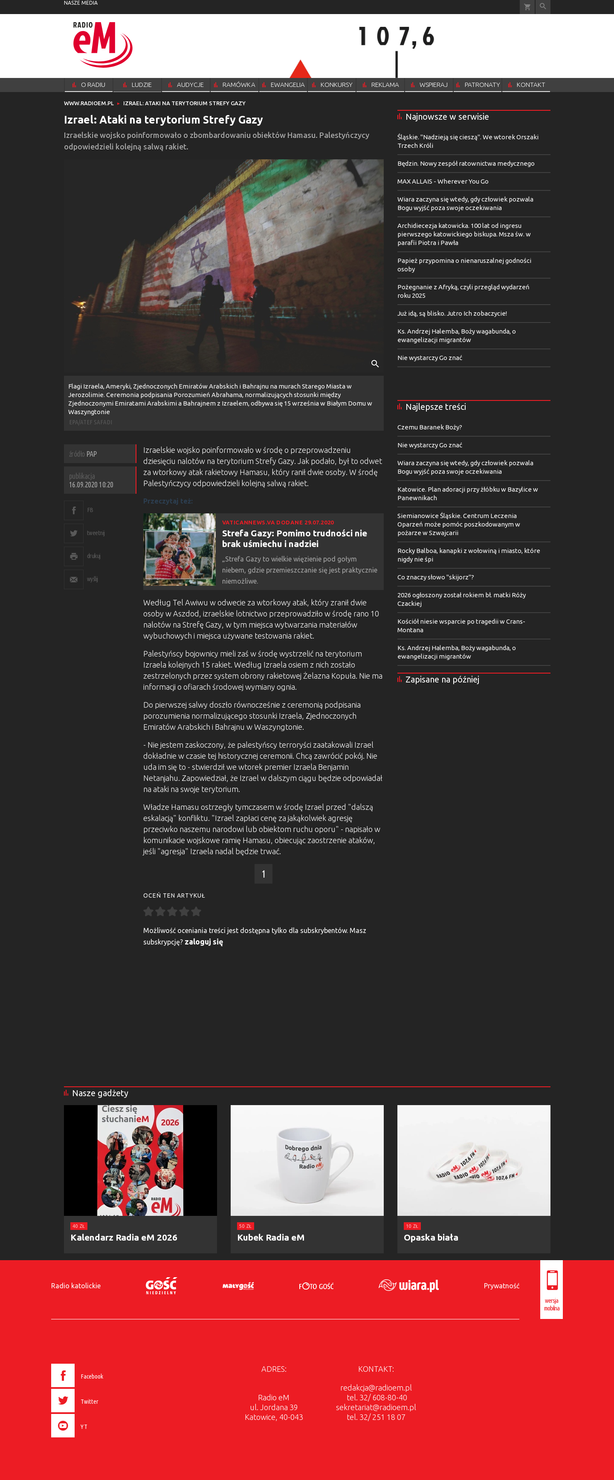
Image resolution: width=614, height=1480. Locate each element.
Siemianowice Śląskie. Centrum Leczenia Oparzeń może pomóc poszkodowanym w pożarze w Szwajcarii (458, 524)
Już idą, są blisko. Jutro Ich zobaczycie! (452, 313)
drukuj (94, 555)
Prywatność (501, 1286)
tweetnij (96, 532)
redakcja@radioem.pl (376, 1387)
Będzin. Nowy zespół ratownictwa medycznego (466, 163)
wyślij (92, 578)
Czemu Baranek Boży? (429, 427)
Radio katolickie (76, 1286)
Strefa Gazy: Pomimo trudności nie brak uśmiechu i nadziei (294, 538)
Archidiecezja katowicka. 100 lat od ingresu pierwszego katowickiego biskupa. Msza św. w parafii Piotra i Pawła (464, 234)
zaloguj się (204, 941)
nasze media (81, 3)
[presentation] (95, 1438)
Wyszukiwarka (543, 7)
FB (90, 509)
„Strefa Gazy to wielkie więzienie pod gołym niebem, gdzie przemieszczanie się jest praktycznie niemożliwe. (299, 570)
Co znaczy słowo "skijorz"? (435, 577)
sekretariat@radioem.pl (376, 1407)
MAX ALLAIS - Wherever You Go (443, 181)
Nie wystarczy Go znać (429, 357)
